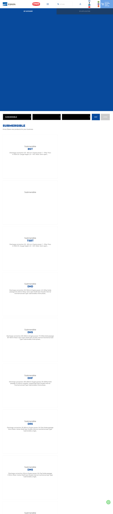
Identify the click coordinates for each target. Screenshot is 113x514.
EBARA (45, 438)
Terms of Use (47, 453)
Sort (95, 117)
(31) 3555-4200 (74, 484)
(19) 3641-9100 (74, 472)
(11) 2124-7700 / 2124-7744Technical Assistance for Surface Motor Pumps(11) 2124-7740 (83, 478)
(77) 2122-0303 (31, 494)
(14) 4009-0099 (74, 498)
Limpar (105, 117)
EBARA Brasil (47, 440)
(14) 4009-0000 (31, 472)
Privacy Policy (47, 455)
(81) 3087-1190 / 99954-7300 (77, 487)
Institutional (47, 443)
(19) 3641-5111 (30, 476)
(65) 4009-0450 (31, 491)
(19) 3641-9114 (30, 498)
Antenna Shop (48, 445)
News (45, 450)
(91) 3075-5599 (31, 487)
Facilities (46, 448)
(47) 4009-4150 (74, 491)
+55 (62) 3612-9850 (75, 494)
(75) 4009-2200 (31, 484)
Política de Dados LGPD (51, 458)
